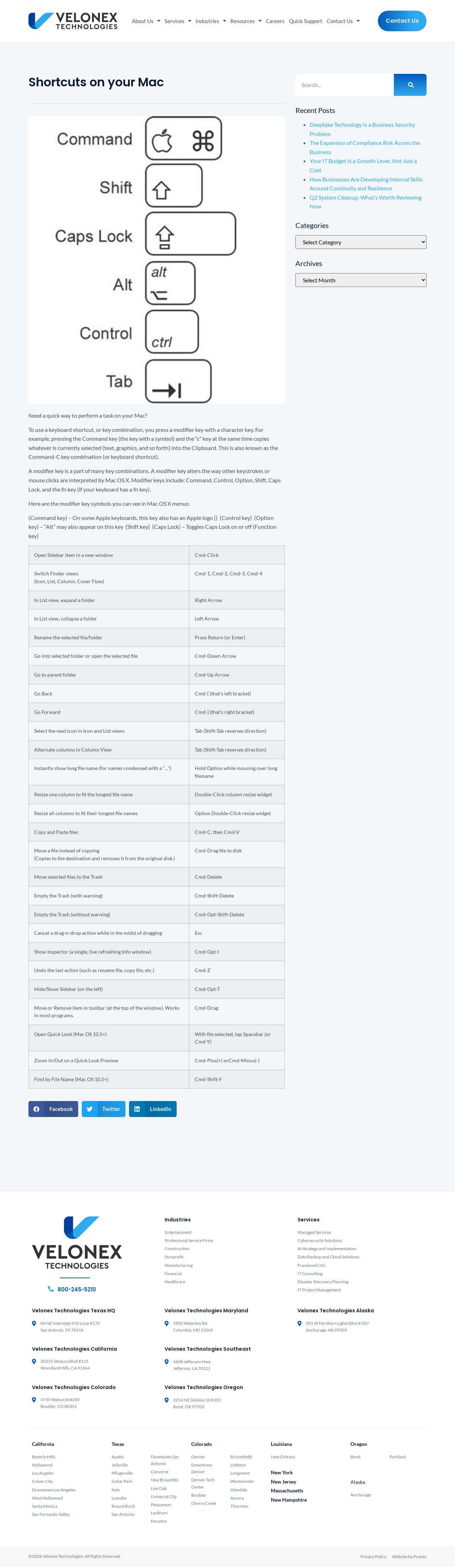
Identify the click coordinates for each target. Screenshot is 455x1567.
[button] (53, 1109)
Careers (275, 21)
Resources (246, 21)
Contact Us (343, 21)
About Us (146, 21)
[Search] (410, 85)
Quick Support (305, 21)
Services (178, 21)
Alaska (357, 1482)
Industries (211, 21)
